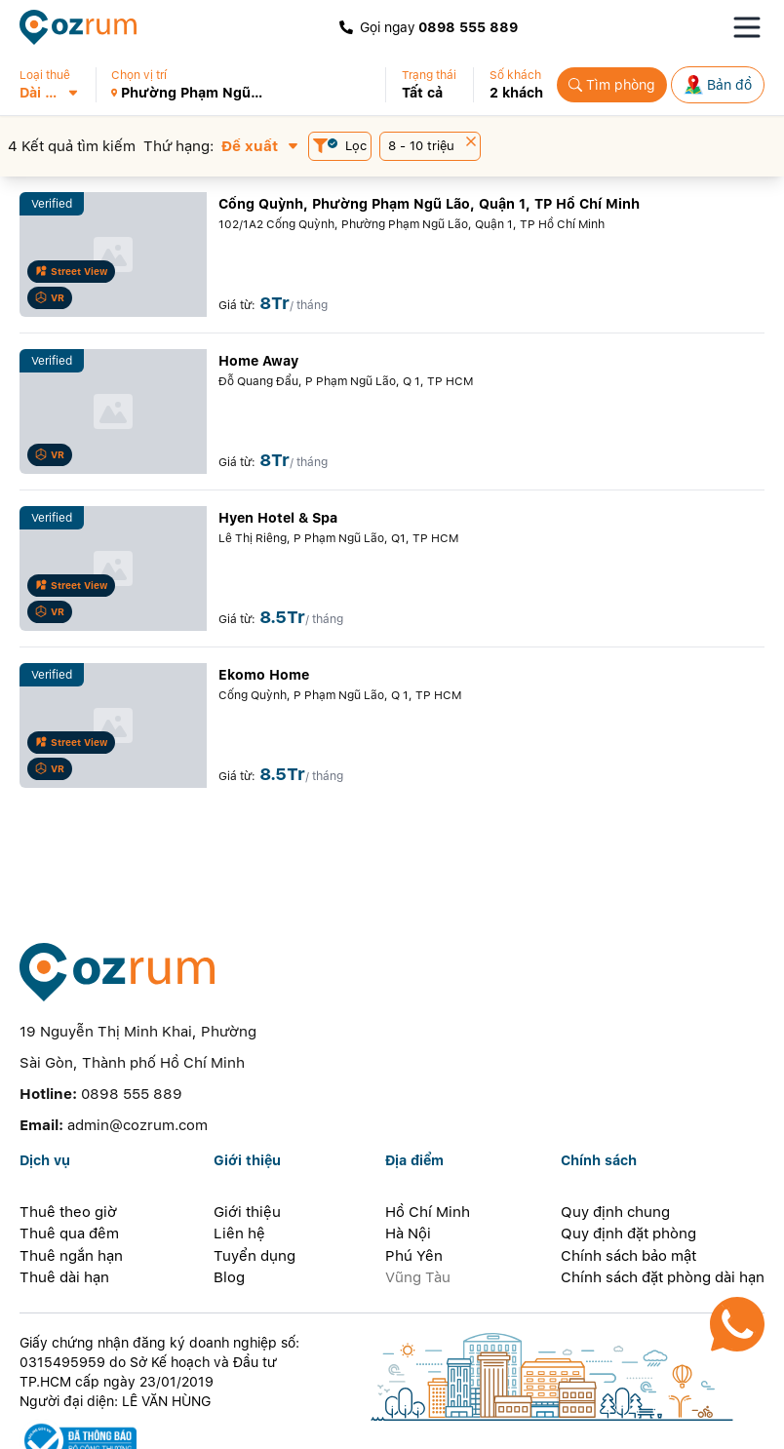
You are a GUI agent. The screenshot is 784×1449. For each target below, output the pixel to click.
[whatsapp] (253, 1424)
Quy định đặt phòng (628, 1163)
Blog (229, 1207)
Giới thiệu (247, 1142)
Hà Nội (408, 1163)
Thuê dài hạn (64, 1207)
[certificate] (169, 1370)
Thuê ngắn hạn (71, 1185)
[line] (214, 1424)
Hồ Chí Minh (427, 1142)
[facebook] (98, 1424)
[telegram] (292, 1424)
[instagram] (175, 1424)
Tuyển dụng (254, 1185)
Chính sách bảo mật (628, 1185)
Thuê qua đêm (69, 1163)
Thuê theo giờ (68, 1142)
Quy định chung (615, 1142)
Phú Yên (414, 1185)
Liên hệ (239, 1163)
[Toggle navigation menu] (746, 27)
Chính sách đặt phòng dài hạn (662, 1207)
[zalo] (137, 1424)
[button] (57, 84)
